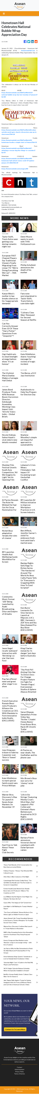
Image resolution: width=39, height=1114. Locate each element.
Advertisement (19, 1069)
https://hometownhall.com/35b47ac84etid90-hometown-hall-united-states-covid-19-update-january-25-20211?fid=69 (18, 161)
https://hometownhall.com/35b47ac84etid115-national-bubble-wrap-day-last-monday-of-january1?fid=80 (19, 95)
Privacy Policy (19, 1071)
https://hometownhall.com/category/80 (15, 169)
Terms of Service (19, 1074)
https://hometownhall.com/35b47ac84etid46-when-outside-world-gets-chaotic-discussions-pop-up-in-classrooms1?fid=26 (19, 132)
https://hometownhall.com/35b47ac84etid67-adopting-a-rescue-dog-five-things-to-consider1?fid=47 (18, 150)
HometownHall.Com (28, 50)
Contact (19, 1067)
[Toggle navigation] (4, 13)
